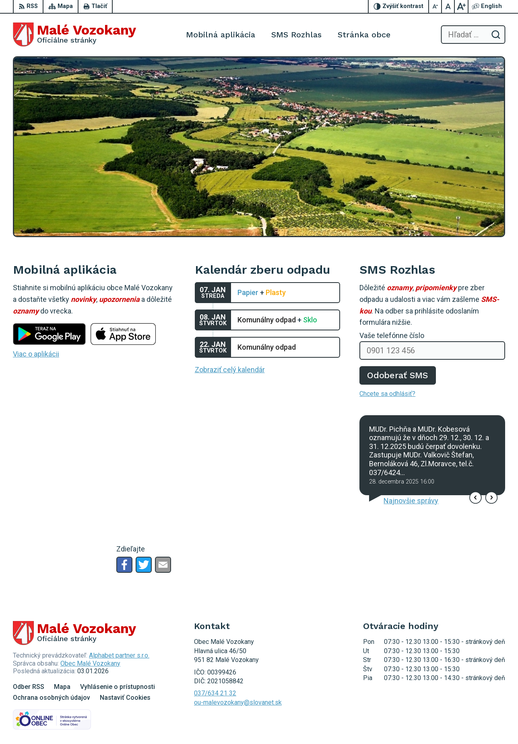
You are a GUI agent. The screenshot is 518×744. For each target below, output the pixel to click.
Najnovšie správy (411, 500)
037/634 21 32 (215, 693)
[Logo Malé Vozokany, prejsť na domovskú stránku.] (74, 35)
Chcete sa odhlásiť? (387, 394)
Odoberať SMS (397, 375)
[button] (475, 497)
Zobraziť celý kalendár (230, 369)
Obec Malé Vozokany (90, 663)
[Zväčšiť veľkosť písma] (461, 6)
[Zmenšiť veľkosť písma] (435, 6)
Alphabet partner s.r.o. (119, 655)
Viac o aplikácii (36, 354)
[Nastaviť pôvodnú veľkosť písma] (448, 6)
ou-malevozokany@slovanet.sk (238, 702)
